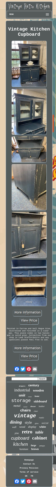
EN (26, 476)
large (33, 445)
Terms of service (29, 472)
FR (32, 476)
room (30, 396)
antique (42, 446)
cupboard (20, 438)
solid (45, 423)
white (42, 426)
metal (16, 405)
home (37, 396)
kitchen (20, 444)
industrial (22, 390)
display (32, 426)
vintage (25, 416)
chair (36, 411)
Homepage (29, 460)
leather (42, 406)
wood (22, 426)
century (33, 385)
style (28, 422)
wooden (38, 390)
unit (22, 395)
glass (37, 423)
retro (27, 431)
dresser (33, 406)
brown (35, 449)
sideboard (40, 401)
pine (17, 433)
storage (21, 400)
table (39, 432)
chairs (25, 410)
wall (14, 427)
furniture (23, 449)
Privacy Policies (29, 468)
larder (25, 407)
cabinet (39, 438)
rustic (41, 417)
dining (16, 422)
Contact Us (29, 464)
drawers (22, 386)
